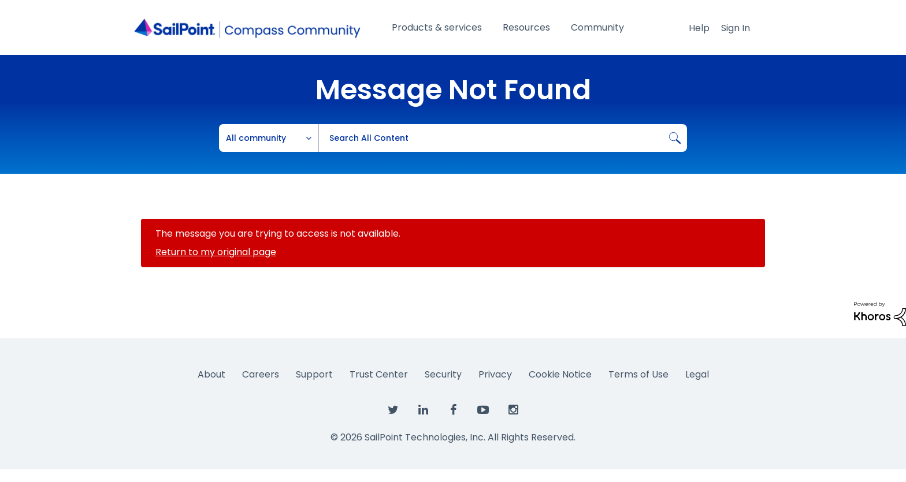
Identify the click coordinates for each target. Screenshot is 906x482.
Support (314, 374)
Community (597, 27)
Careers (260, 374)
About (211, 374)
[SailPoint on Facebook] (453, 410)
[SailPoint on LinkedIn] (423, 410)
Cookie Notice (560, 374)
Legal (697, 374)
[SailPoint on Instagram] (513, 410)
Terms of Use (638, 374)
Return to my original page (215, 252)
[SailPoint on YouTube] (483, 410)
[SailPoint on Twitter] (392, 410)
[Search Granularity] (268, 138)
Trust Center (379, 374)
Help (699, 28)
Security (443, 374)
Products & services (437, 27)
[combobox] (502, 138)
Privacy (495, 374)
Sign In (735, 28)
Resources (526, 27)
